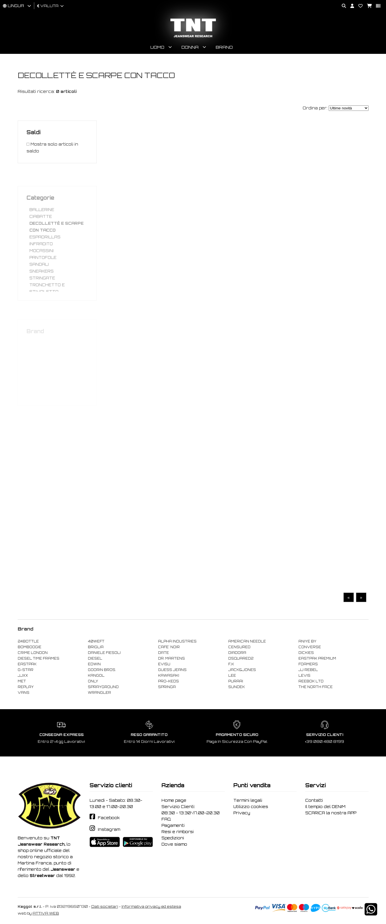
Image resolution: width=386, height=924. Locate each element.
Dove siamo (174, 844)
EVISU (164, 664)
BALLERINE (41, 223)
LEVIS (304, 676)
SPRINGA (167, 687)
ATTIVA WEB (46, 913)
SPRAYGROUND (103, 687)
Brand (224, 47)
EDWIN (94, 664)
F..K (231, 664)
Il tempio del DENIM (325, 806)
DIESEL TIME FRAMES (38, 658)
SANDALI (39, 278)
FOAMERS (308, 664)
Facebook (109, 817)
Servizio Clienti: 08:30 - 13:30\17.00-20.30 (190, 809)
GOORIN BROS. (102, 670)
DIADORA (237, 653)
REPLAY (26, 687)
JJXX (23, 676)
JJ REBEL (308, 670)
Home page (173, 800)
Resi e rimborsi (177, 831)
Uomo (157, 47)
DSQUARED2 (240, 658)
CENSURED (239, 647)
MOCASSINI (41, 264)
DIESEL (95, 658)
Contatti (314, 800)
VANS (23, 693)
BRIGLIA (96, 647)
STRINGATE (42, 291)
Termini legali (247, 800)
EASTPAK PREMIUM (317, 658)
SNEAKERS (41, 285)
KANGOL (96, 676)
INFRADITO (41, 257)
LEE (232, 676)
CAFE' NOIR (169, 647)
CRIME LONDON (33, 653)
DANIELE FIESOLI (104, 653)
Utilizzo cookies (250, 806)
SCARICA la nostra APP (330, 813)
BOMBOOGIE (29, 647)
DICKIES (306, 653)
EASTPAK (27, 664)
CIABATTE (40, 230)
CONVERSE (309, 647)
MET (22, 681)
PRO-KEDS (168, 681)
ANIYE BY (307, 641)
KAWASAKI (168, 676)
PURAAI (235, 681)
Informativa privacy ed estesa (151, 906)
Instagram (109, 829)
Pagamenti (173, 825)
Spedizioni (172, 838)
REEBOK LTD (311, 681)
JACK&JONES (242, 670)
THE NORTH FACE (315, 687)
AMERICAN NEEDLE (247, 641)
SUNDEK (236, 687)
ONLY (93, 681)
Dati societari (104, 906)
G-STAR (25, 670)
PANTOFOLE (42, 271)
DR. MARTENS (171, 658)
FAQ (166, 819)
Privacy (241, 813)
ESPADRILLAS (44, 250)
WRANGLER (99, 693)
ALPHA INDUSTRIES (177, 641)
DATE (163, 653)
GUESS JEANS (172, 670)
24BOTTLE (28, 641)
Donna (190, 47)
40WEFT (96, 641)
